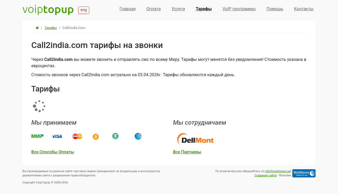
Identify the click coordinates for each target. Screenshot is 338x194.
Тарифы (204, 8)
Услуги (178, 8)
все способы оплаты (52, 151)
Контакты (303, 8)
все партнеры (187, 151)
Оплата (153, 8)
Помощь (274, 8)
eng (84, 10)
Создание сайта (266, 175)
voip (48, 9)
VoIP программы (239, 8)
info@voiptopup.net (278, 171)
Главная (128, 8)
